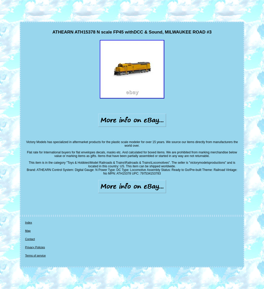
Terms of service (35, 255)
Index (28, 222)
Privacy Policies (35, 247)
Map (27, 230)
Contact (30, 239)
